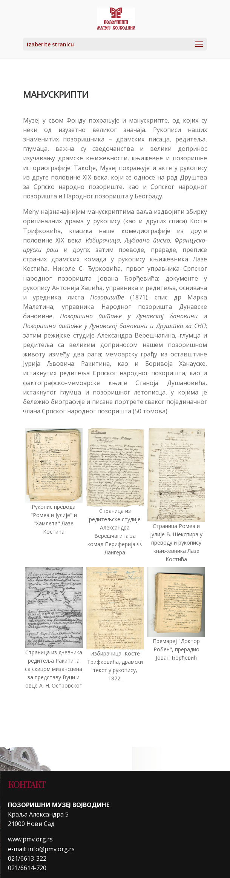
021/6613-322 (27, 858)
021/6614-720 (27, 868)
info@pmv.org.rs (51, 849)
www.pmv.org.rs (30, 839)
